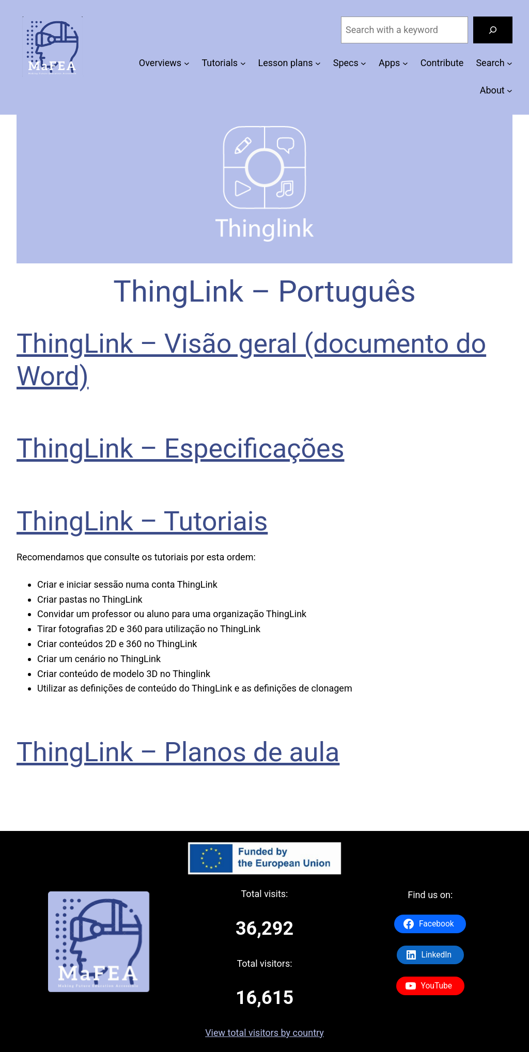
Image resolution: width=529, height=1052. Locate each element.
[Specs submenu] (363, 63)
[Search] (492, 30)
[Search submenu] (509, 63)
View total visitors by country (264, 1032)
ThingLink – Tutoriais (142, 521)
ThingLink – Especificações (181, 448)
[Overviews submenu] (187, 63)
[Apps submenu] (405, 63)
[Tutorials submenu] (243, 63)
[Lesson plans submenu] (318, 63)
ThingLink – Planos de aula (178, 752)
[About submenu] (509, 90)
